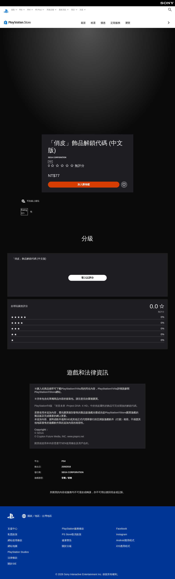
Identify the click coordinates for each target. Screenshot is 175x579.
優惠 (84, 19)
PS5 (21, 9)
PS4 (29, 9)
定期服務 (97, 19)
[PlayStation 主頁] (6, 9)
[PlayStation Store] (18, 19)
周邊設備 (50, 9)
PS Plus (38, 9)
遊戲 (13, 9)
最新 (64, 19)
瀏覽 (109, 19)
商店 (73, 9)
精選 (74, 19)
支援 (81, 9)
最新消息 (62, 9)
